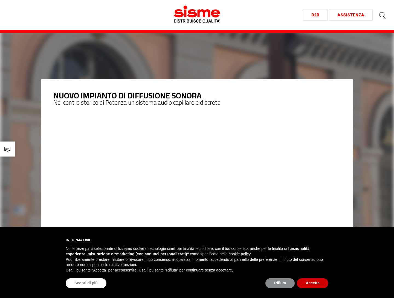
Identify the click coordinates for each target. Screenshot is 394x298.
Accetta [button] (313, 283)
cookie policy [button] (239, 254)
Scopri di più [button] (86, 283)
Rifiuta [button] (280, 283)
